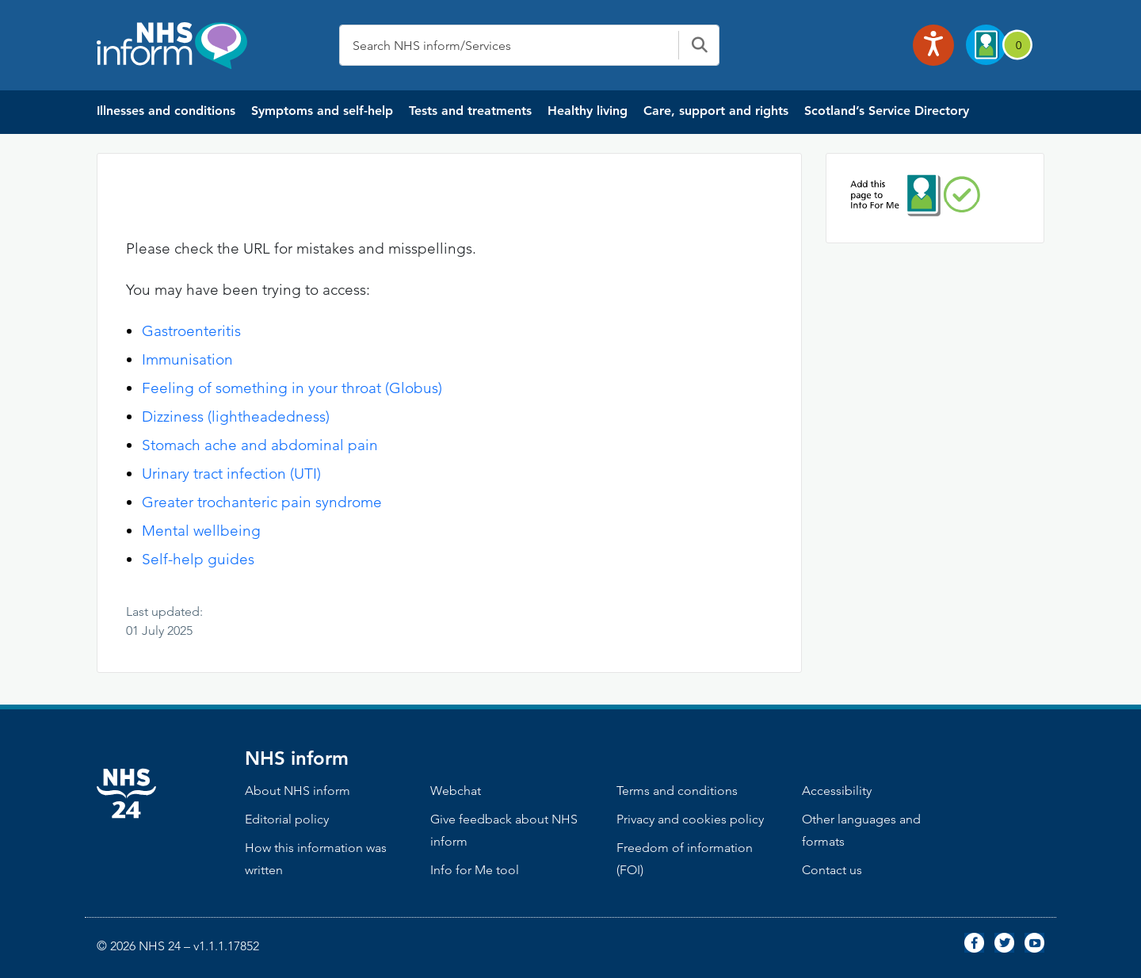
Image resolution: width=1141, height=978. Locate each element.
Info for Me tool (474, 869)
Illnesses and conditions (166, 110)
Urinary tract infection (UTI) (231, 473)
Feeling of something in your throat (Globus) (292, 388)
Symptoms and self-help (322, 110)
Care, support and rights (715, 110)
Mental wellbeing (201, 530)
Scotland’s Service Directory (886, 110)
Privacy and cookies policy (690, 819)
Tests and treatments (470, 110)
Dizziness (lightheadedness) (236, 416)
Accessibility (837, 790)
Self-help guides (198, 559)
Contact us (832, 869)
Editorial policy (287, 819)
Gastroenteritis (191, 331)
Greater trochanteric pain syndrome (262, 502)
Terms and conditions (677, 790)
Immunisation (187, 359)
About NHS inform (297, 790)
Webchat (455, 790)
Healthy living (588, 110)
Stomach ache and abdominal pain (260, 445)
